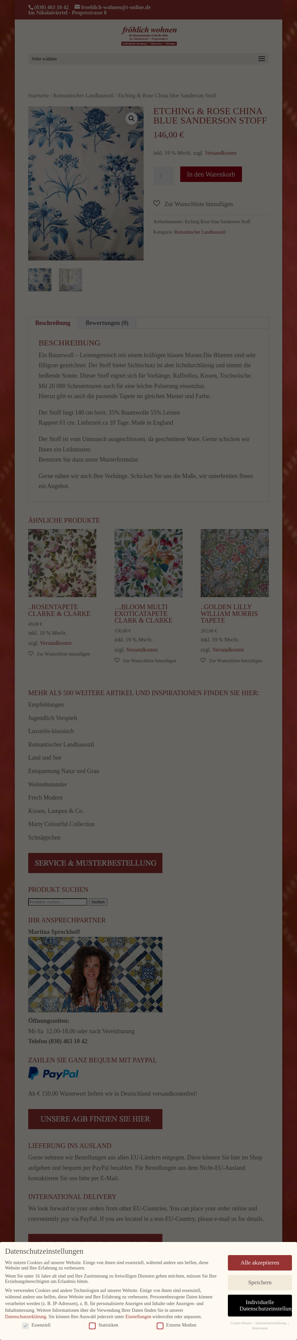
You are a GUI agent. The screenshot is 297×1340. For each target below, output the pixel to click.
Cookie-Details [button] (241, 1323)
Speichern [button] (259, 1282)
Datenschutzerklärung (25, 1316)
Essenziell (36, 1325)
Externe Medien (176, 1325)
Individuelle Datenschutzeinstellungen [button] (266, 1305)
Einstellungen (138, 1316)
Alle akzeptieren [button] (260, 1262)
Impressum (260, 1328)
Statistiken (103, 1325)
